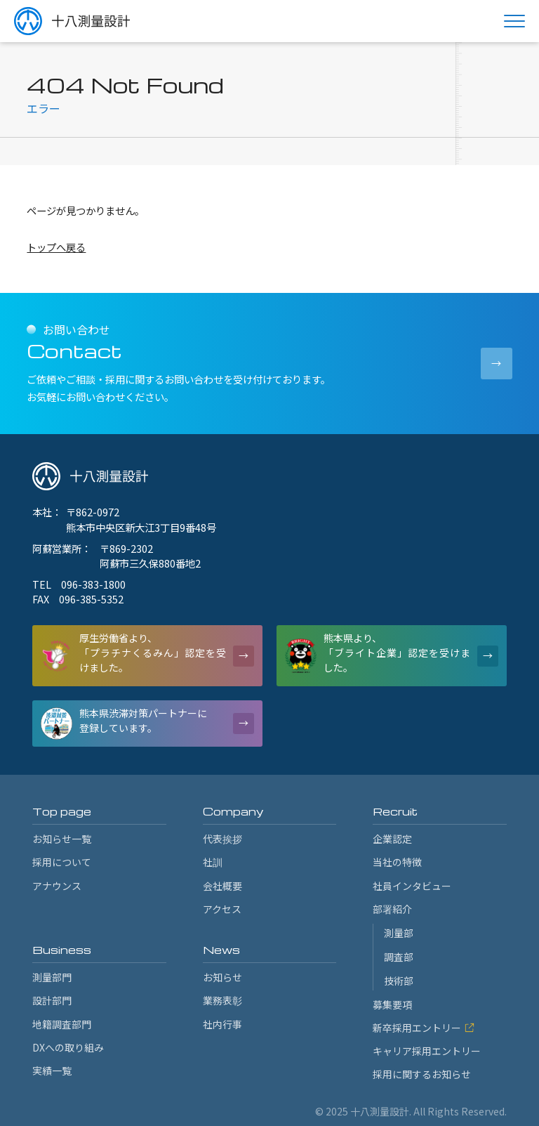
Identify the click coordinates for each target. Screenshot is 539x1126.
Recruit (395, 811)
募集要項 (392, 1004)
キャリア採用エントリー (427, 1051)
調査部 (398, 957)
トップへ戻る (56, 247)
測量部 (398, 933)
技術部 (398, 981)
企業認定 (392, 839)
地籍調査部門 (61, 1024)
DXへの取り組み (68, 1047)
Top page (61, 811)
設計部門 (52, 1000)
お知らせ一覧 (61, 839)
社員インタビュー (412, 886)
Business (61, 950)
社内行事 (222, 1024)
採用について (61, 862)
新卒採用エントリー (423, 1028)
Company (233, 811)
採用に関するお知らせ (422, 1074)
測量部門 (52, 977)
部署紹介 (392, 909)
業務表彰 (222, 1000)
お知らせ (222, 977)
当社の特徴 (397, 862)
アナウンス (56, 886)
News (221, 950)
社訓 (212, 862)
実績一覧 (52, 1070)
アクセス (222, 909)
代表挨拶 (222, 839)
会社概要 (222, 886)
